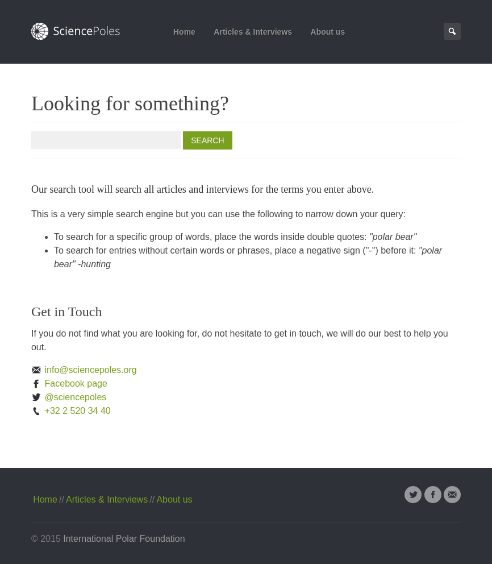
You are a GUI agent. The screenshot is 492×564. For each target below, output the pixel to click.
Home (184, 31)
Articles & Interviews (253, 31)
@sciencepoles (68, 397)
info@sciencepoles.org (84, 370)
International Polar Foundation (124, 539)
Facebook (432, 494)
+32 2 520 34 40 (71, 411)
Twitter (413, 494)
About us (328, 31)
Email (452, 494)
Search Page (452, 31)
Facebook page (69, 383)
